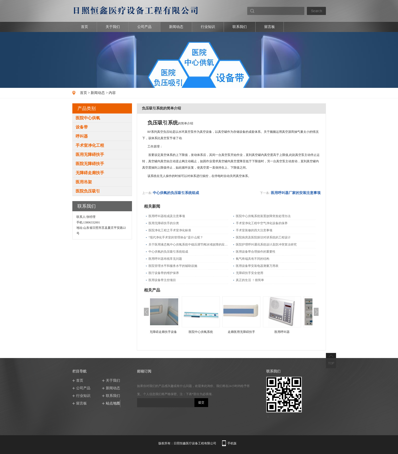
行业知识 (208, 27)
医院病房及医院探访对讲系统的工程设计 (263, 237)
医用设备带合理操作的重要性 (255, 251)
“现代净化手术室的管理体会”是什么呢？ (175, 237)
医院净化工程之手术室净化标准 (169, 230)
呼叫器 (82, 136)
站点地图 (113, 403)
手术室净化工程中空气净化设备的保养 (262, 223)
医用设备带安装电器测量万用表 (257, 266)
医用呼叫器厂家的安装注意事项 (296, 193)
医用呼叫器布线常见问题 (165, 259)
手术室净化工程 (90, 145)
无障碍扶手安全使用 (249, 273)
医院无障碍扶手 (90, 163)
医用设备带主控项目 (162, 280)
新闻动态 (176, 27)
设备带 (82, 127)
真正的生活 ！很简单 (250, 280)
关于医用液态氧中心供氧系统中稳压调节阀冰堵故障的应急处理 (188, 244)
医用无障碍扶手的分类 (163, 223)
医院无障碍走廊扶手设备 (170, 332)
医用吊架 (84, 182)
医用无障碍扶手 (90, 154)
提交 (201, 402)
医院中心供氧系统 (211, 332)
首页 (84, 27)
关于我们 (113, 27)
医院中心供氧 (88, 118)
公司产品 (144, 27)
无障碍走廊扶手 (90, 173)
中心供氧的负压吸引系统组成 (176, 193)
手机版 (232, 443)
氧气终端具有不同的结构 (252, 259)
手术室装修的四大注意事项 (254, 230)
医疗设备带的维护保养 (163, 273)
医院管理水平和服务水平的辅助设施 (172, 266)
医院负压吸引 (88, 191)
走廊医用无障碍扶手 (251, 332)
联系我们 (240, 27)
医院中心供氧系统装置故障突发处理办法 (263, 216)
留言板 (269, 27)
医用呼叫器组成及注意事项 (166, 216)
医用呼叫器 (292, 332)
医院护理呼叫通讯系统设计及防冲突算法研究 (266, 244)
